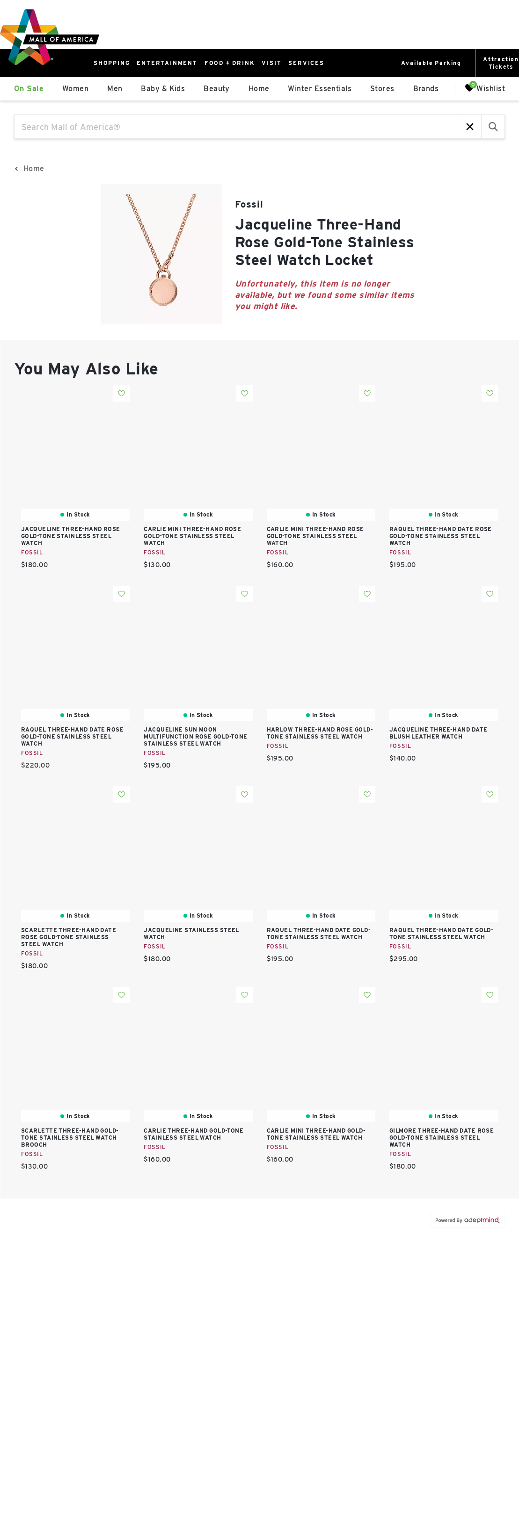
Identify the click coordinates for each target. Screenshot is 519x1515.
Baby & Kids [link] (163, 88)
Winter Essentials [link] (319, 88)
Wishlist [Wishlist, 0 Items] (485, 88)
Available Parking (431, 62)
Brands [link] (426, 88)
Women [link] (75, 88)
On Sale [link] (29, 88)
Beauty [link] (217, 88)
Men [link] (114, 88)
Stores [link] (382, 88)
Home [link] (259, 88)
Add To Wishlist (121, 393)
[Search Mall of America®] (236, 126)
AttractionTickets (501, 63)
